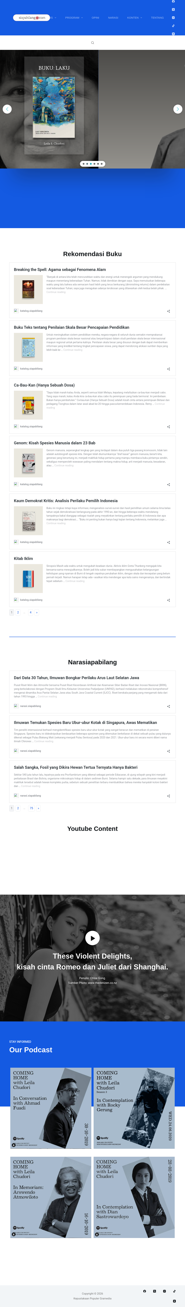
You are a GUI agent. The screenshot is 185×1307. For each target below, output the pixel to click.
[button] (7, 109)
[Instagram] (173, 17)
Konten (135, 18)
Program (74, 18)
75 (31, 808)
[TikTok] (173, 25)
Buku (27, 18)
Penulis (49, 18)
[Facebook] (173, 1)
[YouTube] (173, 34)
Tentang (157, 17)
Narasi (113, 17)
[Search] (92, 42)
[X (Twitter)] (173, 9)
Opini (95, 17)
